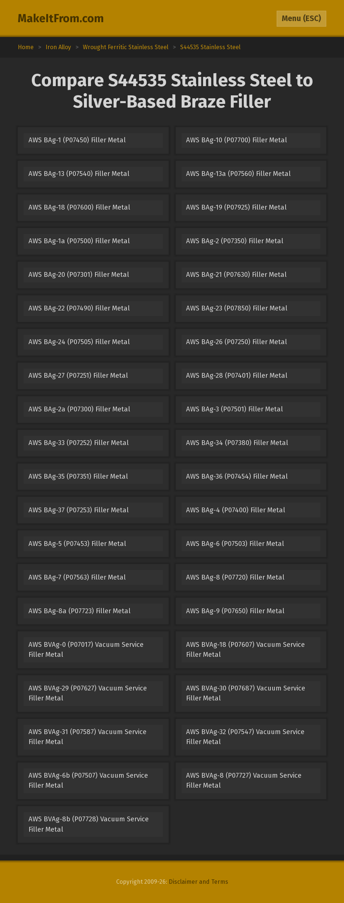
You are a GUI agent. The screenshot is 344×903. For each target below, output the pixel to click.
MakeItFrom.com (61, 18)
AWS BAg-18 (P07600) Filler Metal (79, 207)
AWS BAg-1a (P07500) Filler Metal (79, 241)
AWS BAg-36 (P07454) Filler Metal (237, 476)
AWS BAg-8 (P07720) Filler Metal (235, 577)
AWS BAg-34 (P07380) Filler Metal (237, 443)
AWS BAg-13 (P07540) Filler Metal (78, 174)
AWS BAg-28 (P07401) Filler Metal (236, 375)
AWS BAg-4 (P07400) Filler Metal (235, 510)
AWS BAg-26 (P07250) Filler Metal (236, 342)
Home (26, 47)
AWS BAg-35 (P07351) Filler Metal (78, 476)
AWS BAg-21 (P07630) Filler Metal (236, 275)
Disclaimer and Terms (198, 881)
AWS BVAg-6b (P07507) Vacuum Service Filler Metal (88, 780)
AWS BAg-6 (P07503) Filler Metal (235, 544)
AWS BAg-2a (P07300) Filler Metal (79, 409)
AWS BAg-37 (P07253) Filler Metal (78, 510)
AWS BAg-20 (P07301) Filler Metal (78, 275)
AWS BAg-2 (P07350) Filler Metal (234, 241)
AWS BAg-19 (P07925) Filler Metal (236, 207)
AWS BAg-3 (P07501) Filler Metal (234, 409)
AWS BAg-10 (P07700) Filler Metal (236, 140)
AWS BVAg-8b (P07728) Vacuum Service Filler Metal (88, 824)
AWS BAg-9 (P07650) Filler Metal (235, 611)
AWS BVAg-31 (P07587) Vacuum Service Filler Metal (87, 737)
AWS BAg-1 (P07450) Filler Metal (77, 140)
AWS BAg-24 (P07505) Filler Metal (79, 342)
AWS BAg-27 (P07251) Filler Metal (78, 375)
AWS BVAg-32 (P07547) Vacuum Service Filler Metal (245, 737)
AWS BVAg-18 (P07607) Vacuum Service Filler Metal (245, 650)
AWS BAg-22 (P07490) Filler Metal (79, 308)
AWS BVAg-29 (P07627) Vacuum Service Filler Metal (87, 693)
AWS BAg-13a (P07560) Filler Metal (238, 174)
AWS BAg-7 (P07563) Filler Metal (77, 577)
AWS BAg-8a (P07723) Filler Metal (79, 611)
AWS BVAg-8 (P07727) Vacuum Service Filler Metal (243, 780)
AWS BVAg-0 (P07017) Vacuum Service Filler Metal (86, 650)
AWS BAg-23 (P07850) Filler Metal (236, 308)
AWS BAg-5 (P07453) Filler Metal (77, 544)
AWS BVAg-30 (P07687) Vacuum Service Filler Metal (245, 693)
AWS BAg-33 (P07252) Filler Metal (78, 443)
